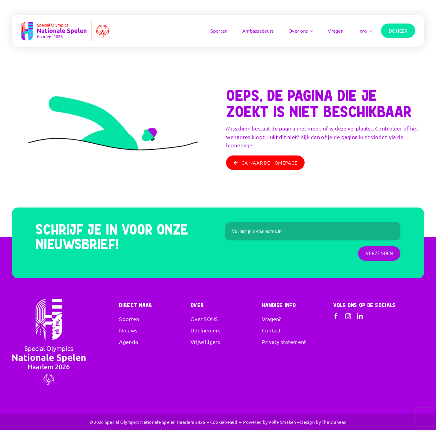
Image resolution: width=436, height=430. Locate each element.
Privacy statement (284, 342)
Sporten (129, 319)
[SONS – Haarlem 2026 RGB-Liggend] (65, 23)
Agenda (128, 342)
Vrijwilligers (205, 342)
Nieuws (128, 330)
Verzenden (379, 253)
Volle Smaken (282, 422)
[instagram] (348, 316)
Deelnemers (205, 330)
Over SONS (204, 319)
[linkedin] (360, 316)
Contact (271, 330)
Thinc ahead (334, 422)
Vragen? (271, 319)
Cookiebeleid (223, 422)
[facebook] (336, 316)
